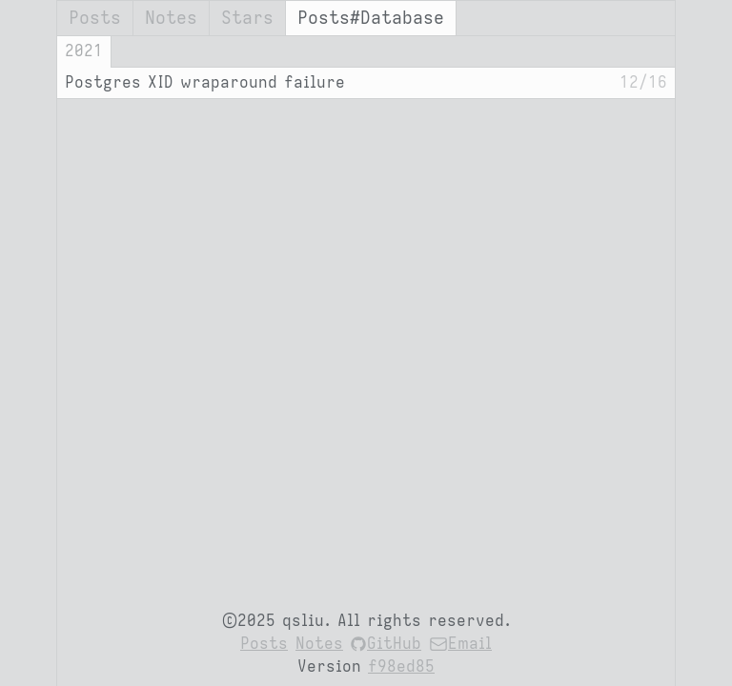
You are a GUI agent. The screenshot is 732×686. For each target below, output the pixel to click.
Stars (247, 18)
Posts (95, 18)
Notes (171, 18)
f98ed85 (401, 666)
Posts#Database (370, 18)
